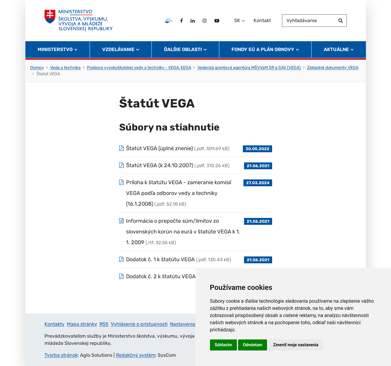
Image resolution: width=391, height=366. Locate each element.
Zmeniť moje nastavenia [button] (295, 344)
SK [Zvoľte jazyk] (237, 20)
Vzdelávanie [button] (118, 49)
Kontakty (55, 324)
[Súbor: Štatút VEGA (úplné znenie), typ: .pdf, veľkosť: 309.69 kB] (195, 148)
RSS (103, 324)
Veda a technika (65, 67)
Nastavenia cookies (191, 324)
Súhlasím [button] (223, 344)
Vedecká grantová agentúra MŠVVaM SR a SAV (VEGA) (249, 67)
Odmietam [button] (252, 344)
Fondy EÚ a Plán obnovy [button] (262, 49)
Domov (37, 67)
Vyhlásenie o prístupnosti (139, 324)
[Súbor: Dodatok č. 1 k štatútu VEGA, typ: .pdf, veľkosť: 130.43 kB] (195, 259)
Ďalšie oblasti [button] (183, 49)
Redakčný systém (135, 355)
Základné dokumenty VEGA (332, 67)
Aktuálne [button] (336, 49)
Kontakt (262, 20)
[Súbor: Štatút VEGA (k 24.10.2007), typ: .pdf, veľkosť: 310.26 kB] (195, 165)
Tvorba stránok (61, 355)
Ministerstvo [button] (55, 49)
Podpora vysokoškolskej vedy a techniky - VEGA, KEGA (139, 67)
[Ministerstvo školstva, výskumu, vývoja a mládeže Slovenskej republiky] (79, 20)
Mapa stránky (82, 324)
